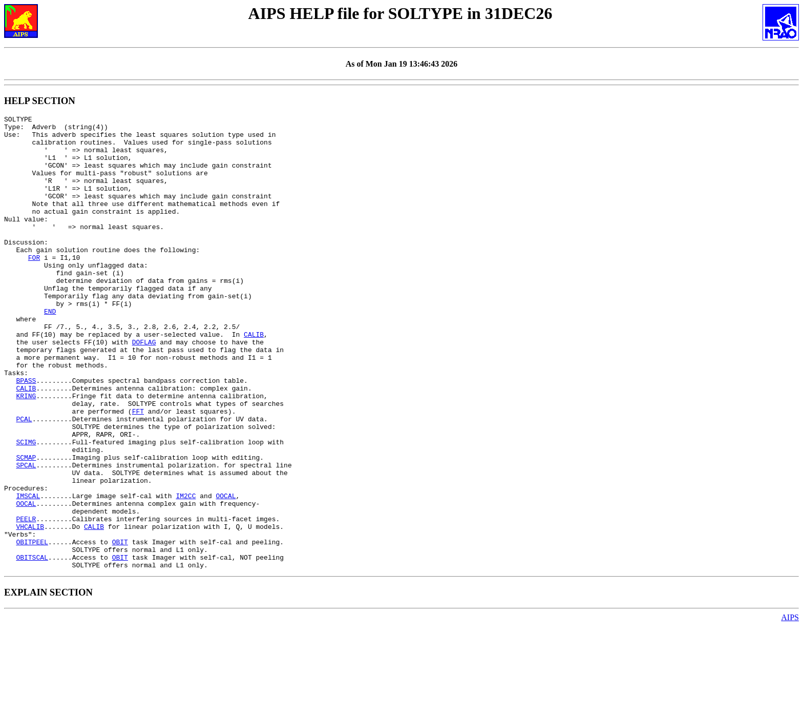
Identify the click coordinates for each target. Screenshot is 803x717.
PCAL (24, 480)
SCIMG (26, 508)
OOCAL (226, 572)
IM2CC (186, 572)
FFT (138, 471)
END (50, 351)
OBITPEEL (32, 627)
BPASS (26, 434)
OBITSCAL (32, 646)
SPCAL (26, 535)
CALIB (254, 378)
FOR (34, 286)
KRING (26, 452)
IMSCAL (28, 572)
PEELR (26, 600)
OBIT (120, 627)
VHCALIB (30, 609)
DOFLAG (144, 388)
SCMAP (26, 526)
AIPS (790, 708)
